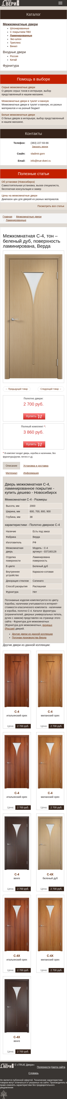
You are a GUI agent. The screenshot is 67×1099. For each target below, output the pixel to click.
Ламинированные (21, 35)
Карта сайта (58, 1067)
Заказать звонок (40, 146)
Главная (7, 216)
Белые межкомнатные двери (18, 114)
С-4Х (50, 874)
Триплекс (15, 42)
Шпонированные (19, 28)
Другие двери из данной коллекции (32, 634)
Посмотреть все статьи (51, 206)
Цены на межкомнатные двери (19, 195)
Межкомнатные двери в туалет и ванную (25, 101)
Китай (13, 59)
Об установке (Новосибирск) (18, 181)
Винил (13, 46)
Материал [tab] (11, 473)
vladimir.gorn (38, 153)
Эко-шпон (15, 39)
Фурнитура (11, 65)
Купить (34, 416)
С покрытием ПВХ (20, 32)
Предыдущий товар (17, 389)
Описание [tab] (11, 465)
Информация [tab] (31, 473)
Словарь (33, 1073)
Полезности (44, 1067)
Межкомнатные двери (20, 24)
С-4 (16, 711)
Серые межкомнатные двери (18, 87)
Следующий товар (50, 389)
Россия (14, 56)
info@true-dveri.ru (41, 160)
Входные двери (14, 52)
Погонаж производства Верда (29, 637)
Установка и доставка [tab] (35, 465)
